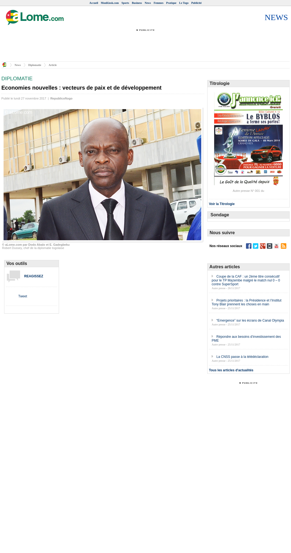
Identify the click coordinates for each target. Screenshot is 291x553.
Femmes (159, 2)
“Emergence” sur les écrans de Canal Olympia (250, 320)
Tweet (22, 296)
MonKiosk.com (110, 2)
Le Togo (184, 2)
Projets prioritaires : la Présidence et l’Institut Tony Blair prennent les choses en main (246, 302)
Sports (125, 2)
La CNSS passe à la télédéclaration (242, 357)
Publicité (196, 2)
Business (137, 2)
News (148, 2)
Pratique (171, 2)
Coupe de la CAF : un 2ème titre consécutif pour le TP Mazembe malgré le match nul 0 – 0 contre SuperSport (246, 280)
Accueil (93, 2)
